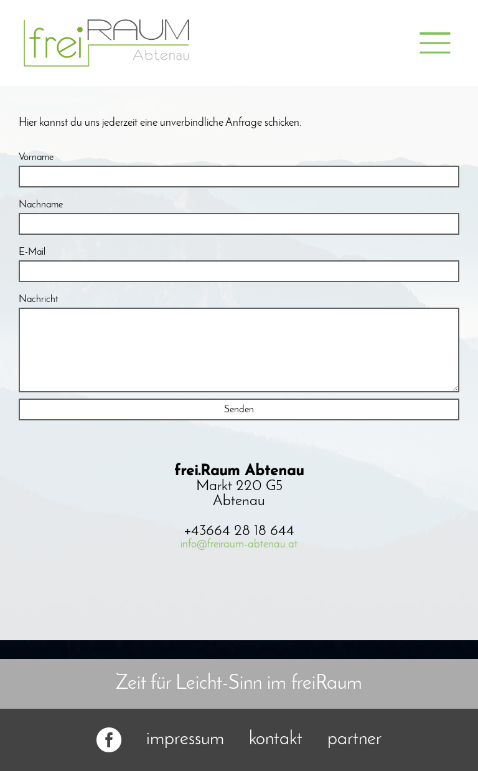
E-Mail (32, 252)
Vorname (36, 158)
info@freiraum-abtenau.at (239, 545)
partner (354, 739)
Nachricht (39, 300)
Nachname (41, 205)
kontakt (275, 739)
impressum (185, 739)
